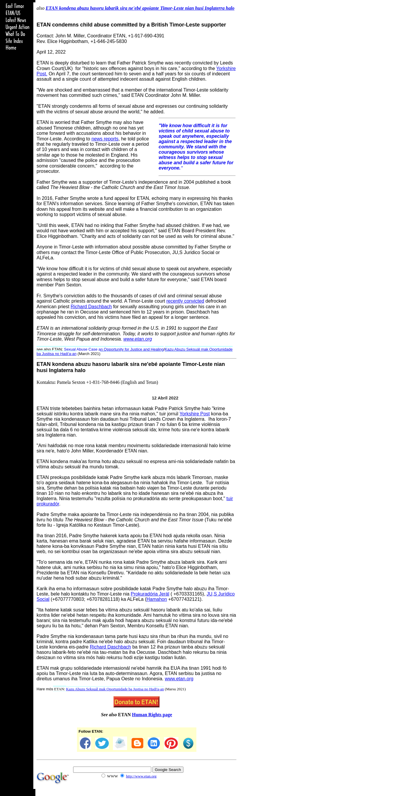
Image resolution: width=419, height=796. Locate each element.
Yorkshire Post (195, 413)
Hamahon (157, 599)
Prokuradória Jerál (150, 593)
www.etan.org (138, 338)
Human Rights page (152, 714)
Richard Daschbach (91, 306)
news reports (105, 138)
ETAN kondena (55, 364)
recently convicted (185, 301)
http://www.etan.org (141, 776)
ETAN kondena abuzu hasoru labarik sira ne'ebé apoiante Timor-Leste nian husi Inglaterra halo (140, 8)
